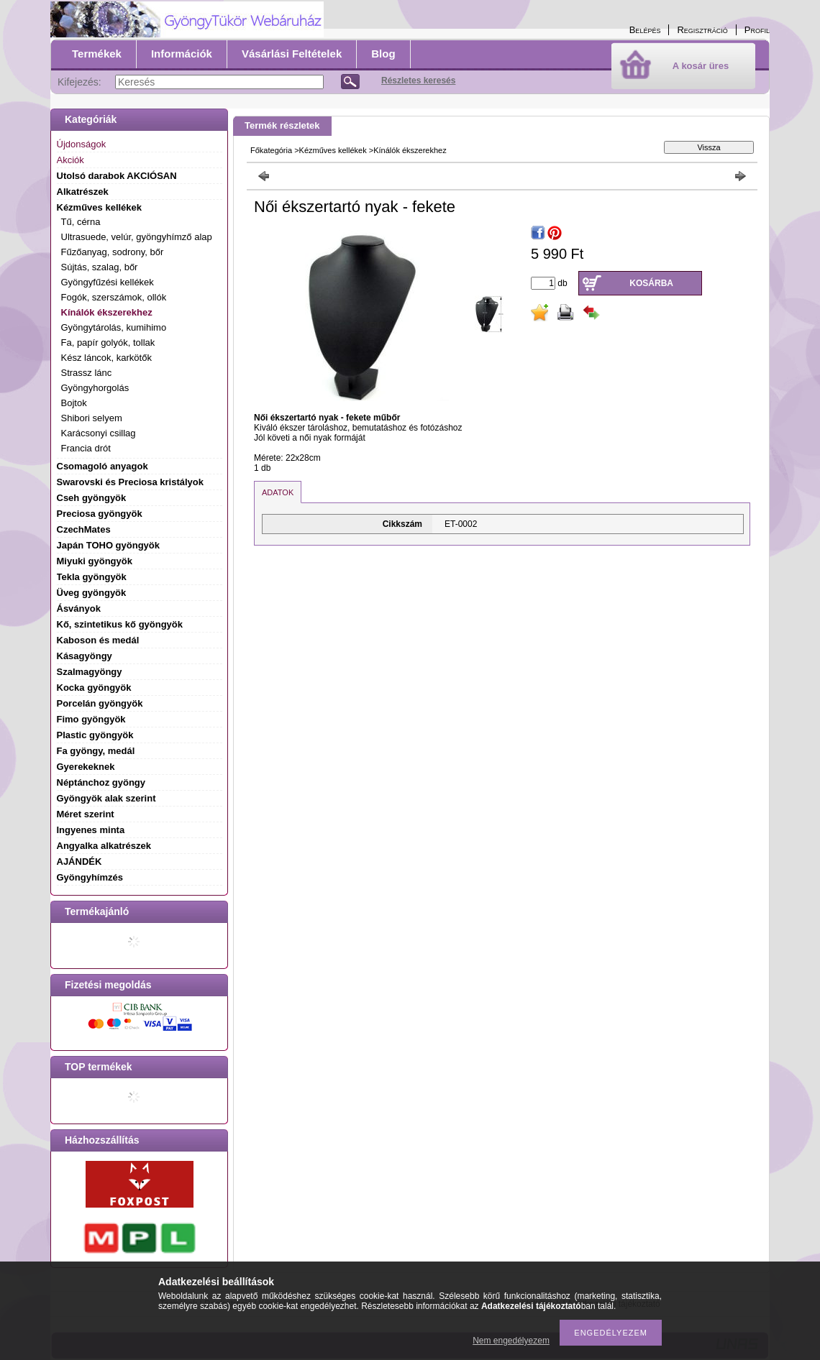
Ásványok (79, 608)
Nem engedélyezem (511, 1341)
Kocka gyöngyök (94, 687)
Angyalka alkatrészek (104, 845)
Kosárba (651, 283)
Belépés (645, 29)
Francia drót (86, 448)
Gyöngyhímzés (90, 877)
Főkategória (271, 150)
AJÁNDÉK (79, 861)
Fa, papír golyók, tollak (108, 342)
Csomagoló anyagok (102, 466)
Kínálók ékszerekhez (106, 312)
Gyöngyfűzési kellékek (107, 282)
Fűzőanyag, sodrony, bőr (112, 252)
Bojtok (74, 403)
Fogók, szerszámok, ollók (114, 297)
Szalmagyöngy (89, 671)
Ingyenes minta (91, 829)
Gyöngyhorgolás (95, 387)
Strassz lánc (86, 372)
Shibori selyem (91, 418)
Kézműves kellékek (333, 150)
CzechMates (84, 529)
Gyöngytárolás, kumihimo (114, 327)
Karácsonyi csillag (98, 433)
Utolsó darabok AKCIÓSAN (117, 175)
